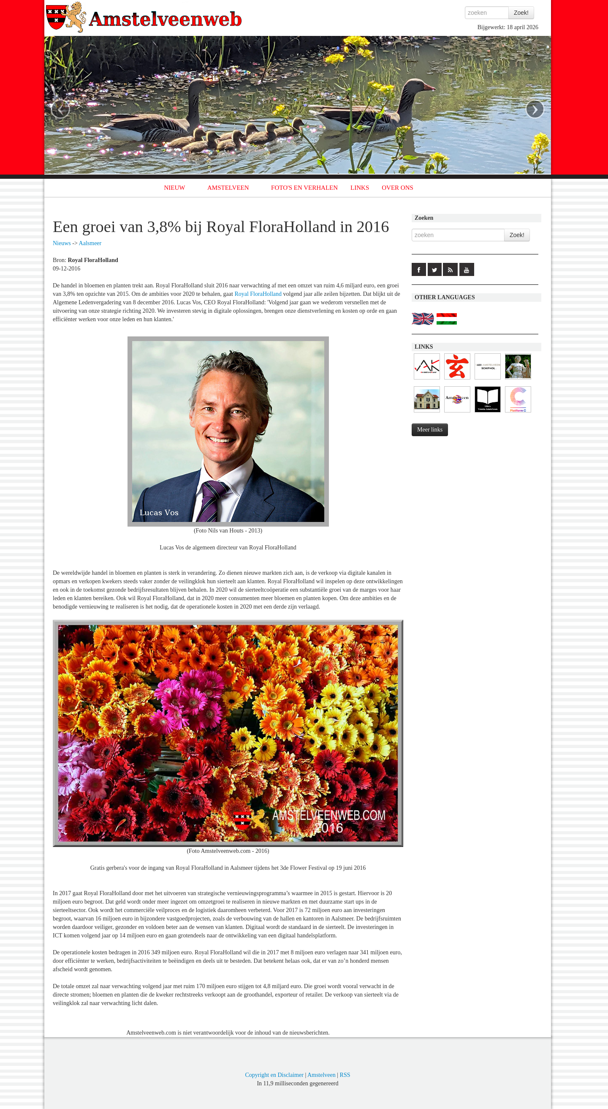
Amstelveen (321, 1075)
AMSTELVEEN (228, 187)
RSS (345, 1075)
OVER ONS (397, 187)
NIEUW (174, 187)
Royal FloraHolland (258, 294)
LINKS (359, 187)
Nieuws (62, 243)
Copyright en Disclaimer (274, 1075)
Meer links (429, 429)
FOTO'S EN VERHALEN (304, 187)
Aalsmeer (90, 243)
